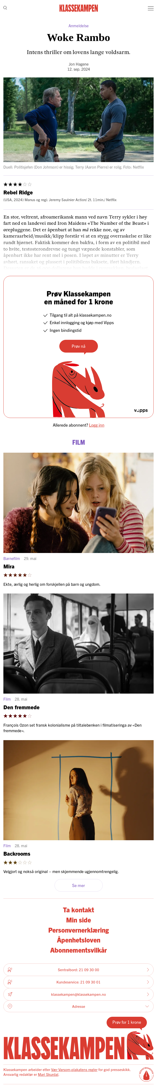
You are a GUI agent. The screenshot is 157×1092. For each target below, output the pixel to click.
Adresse (78, 1006)
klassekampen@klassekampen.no (78, 994)
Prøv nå (78, 346)
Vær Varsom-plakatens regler (74, 1069)
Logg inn (96, 425)
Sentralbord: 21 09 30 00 (78, 970)
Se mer (78, 885)
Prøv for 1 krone (126, 1022)
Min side (78, 919)
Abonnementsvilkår (78, 950)
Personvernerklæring (78, 930)
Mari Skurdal (48, 1074)
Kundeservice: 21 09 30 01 (78, 982)
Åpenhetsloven (78, 939)
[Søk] (5, 8)
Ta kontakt (78, 909)
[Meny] (151, 8)
